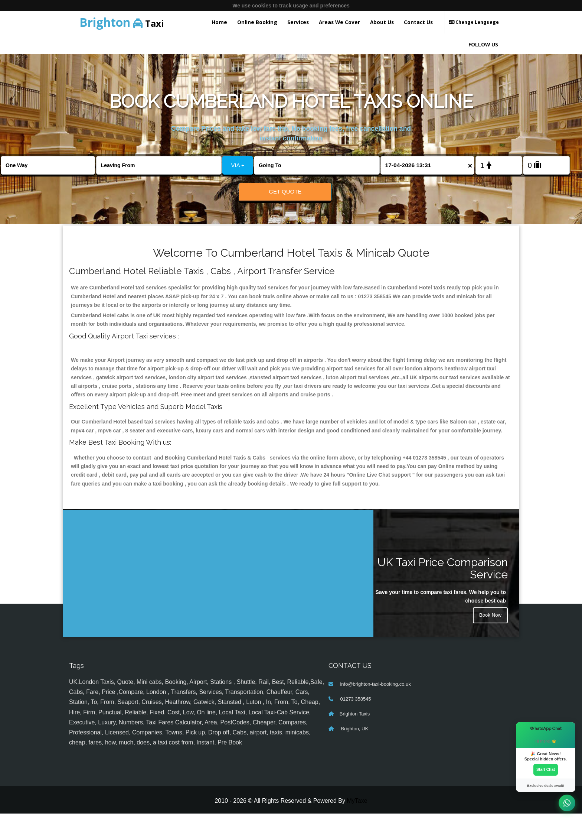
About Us (382, 22)
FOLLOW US (483, 44)
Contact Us (418, 22)
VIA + (238, 165)
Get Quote (285, 191)
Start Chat (545, 769)
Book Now (489, 620)
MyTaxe (357, 805)
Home (219, 22)
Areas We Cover (339, 22)
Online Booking (257, 22)
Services (298, 22)
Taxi (121, 22)
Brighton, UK (354, 733)
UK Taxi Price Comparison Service (442, 572)
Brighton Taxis (355, 718)
